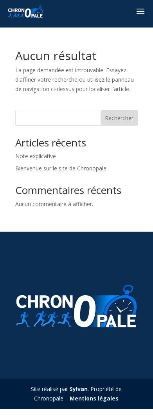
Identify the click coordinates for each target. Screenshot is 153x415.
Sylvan (79, 389)
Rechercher (119, 118)
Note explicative (35, 156)
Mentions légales (94, 398)
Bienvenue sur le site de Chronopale (60, 168)
